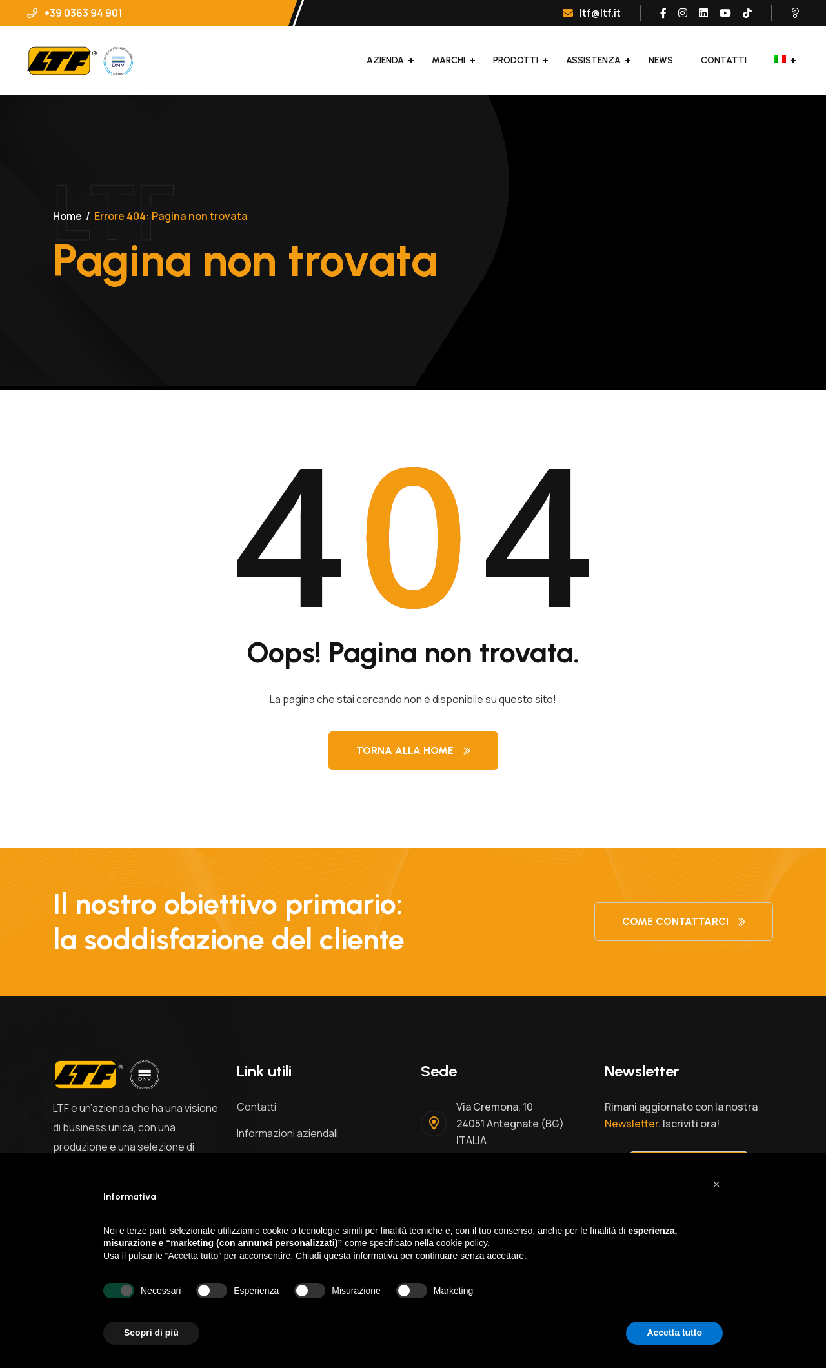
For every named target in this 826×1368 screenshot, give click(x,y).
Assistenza (593, 60)
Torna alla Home (413, 750)
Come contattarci (683, 921)
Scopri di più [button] (151, 1332)
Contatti (724, 60)
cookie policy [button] (461, 1243)
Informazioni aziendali (287, 1133)
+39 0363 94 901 (75, 13)
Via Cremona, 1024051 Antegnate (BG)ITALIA (510, 1123)
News (661, 60)
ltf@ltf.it (592, 13)
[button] (716, 1184)
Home (67, 216)
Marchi (448, 60)
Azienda (385, 60)
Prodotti (515, 60)
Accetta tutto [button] (674, 1332)
